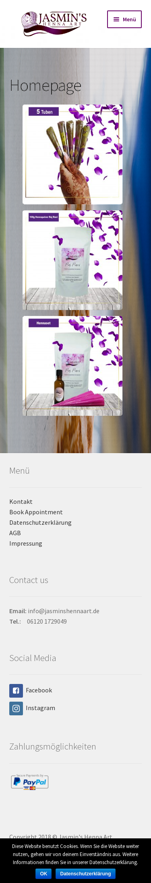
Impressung (25, 543)
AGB (15, 533)
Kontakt (21, 501)
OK (43, 874)
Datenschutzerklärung (40, 522)
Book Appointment (36, 512)
